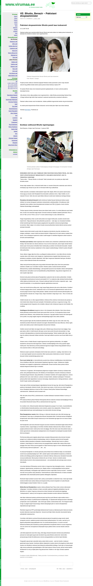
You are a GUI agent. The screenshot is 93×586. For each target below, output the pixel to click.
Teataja (15, 138)
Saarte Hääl (14, 129)
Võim (16, 33)
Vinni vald (14, 71)
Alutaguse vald (13, 41)
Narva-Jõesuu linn (12, 53)
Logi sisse (15, 154)
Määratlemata (33, 555)
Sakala (15, 131)
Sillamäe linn (14, 55)
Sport (16, 25)
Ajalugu (15, 16)
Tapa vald (14, 68)
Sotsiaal (15, 29)
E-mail (25, 581)
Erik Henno (27, 109)
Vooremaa (14, 140)
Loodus (15, 21)
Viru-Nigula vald (13, 73)
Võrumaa (11, 138)
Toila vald (14, 57)
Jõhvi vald (14, 44)
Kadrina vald (14, 64)
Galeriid (15, 35)
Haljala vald (14, 62)
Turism (15, 23)
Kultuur (15, 18)
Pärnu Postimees (13, 127)
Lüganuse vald (13, 48)
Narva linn (14, 50)
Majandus (15, 27)
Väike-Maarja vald (12, 75)
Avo (24, 18)
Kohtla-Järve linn (13, 46)
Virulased (15, 31)
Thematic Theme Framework (62, 581)
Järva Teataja (13, 113)
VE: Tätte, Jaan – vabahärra (65, 568)
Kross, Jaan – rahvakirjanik (28, 568)
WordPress (46, 581)
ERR (16, 92)
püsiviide (44, 555)
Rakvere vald (14, 66)
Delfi (16, 104)
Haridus (15, 20)
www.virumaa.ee (20, 4)
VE (16, 81)
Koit (16, 115)
